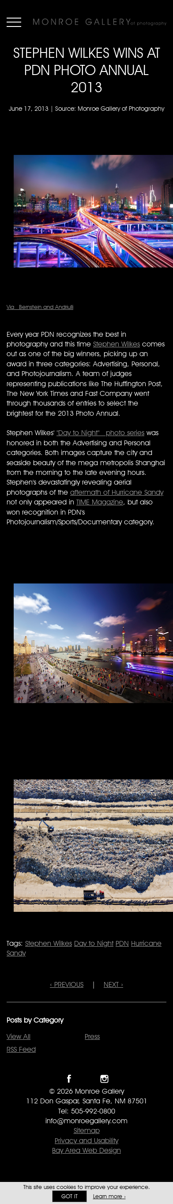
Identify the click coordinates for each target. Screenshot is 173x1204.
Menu (14, 22)
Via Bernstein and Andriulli (40, 306)
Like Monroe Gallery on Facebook (69, 1079)
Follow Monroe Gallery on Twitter (86, 1079)
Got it (69, 1196)
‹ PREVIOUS (66, 984)
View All (18, 1036)
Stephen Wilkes (116, 344)
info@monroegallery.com (86, 1121)
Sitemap (87, 1130)
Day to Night (93, 943)
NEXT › (113, 984)
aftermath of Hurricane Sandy (116, 492)
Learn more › (109, 1196)
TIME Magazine (99, 502)
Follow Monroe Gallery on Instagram (104, 1079)
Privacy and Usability (86, 1140)
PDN (122, 943)
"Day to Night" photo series (100, 433)
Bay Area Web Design (86, 1150)
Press (92, 1036)
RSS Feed (21, 1049)
